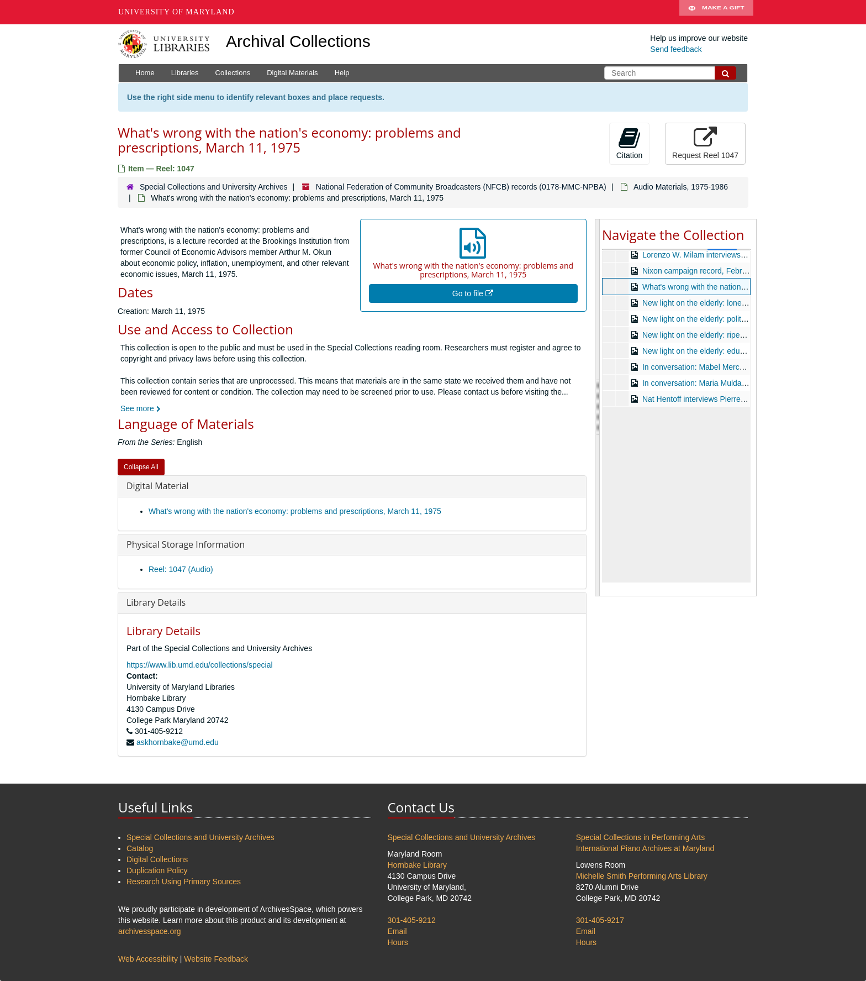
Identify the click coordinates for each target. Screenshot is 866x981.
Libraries (185, 73)
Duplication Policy (157, 870)
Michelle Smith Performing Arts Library (641, 876)
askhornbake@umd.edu (177, 742)
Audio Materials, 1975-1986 (680, 186)
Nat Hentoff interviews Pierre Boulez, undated (720, 399)
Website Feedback (216, 958)
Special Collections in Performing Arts (640, 837)
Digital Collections (157, 859)
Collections (233, 73)
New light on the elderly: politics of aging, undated (727, 318)
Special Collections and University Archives (214, 186)
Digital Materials (292, 73)
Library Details (156, 602)
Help (342, 73)
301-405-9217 (600, 920)
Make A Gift (716, 12)
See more (140, 408)
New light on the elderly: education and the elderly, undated (743, 351)
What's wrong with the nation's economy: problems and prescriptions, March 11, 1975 (295, 511)
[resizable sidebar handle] (597, 407)
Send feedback (675, 49)
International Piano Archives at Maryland (645, 848)
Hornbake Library (417, 865)
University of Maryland (176, 12)
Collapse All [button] (141, 467)
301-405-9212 (412, 920)
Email (397, 931)
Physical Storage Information (185, 544)
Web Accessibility (148, 958)
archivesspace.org (149, 931)
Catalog (139, 848)
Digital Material (157, 486)
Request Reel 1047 (705, 143)
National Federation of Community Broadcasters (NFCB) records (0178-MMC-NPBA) (461, 186)
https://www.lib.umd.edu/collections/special (199, 664)
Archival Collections (298, 41)
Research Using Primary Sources (183, 881)
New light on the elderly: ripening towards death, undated (739, 335)
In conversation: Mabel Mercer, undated (710, 367)
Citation (629, 143)
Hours (398, 942)
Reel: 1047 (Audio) (181, 569)
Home (145, 73)
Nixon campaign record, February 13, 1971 (715, 270)
